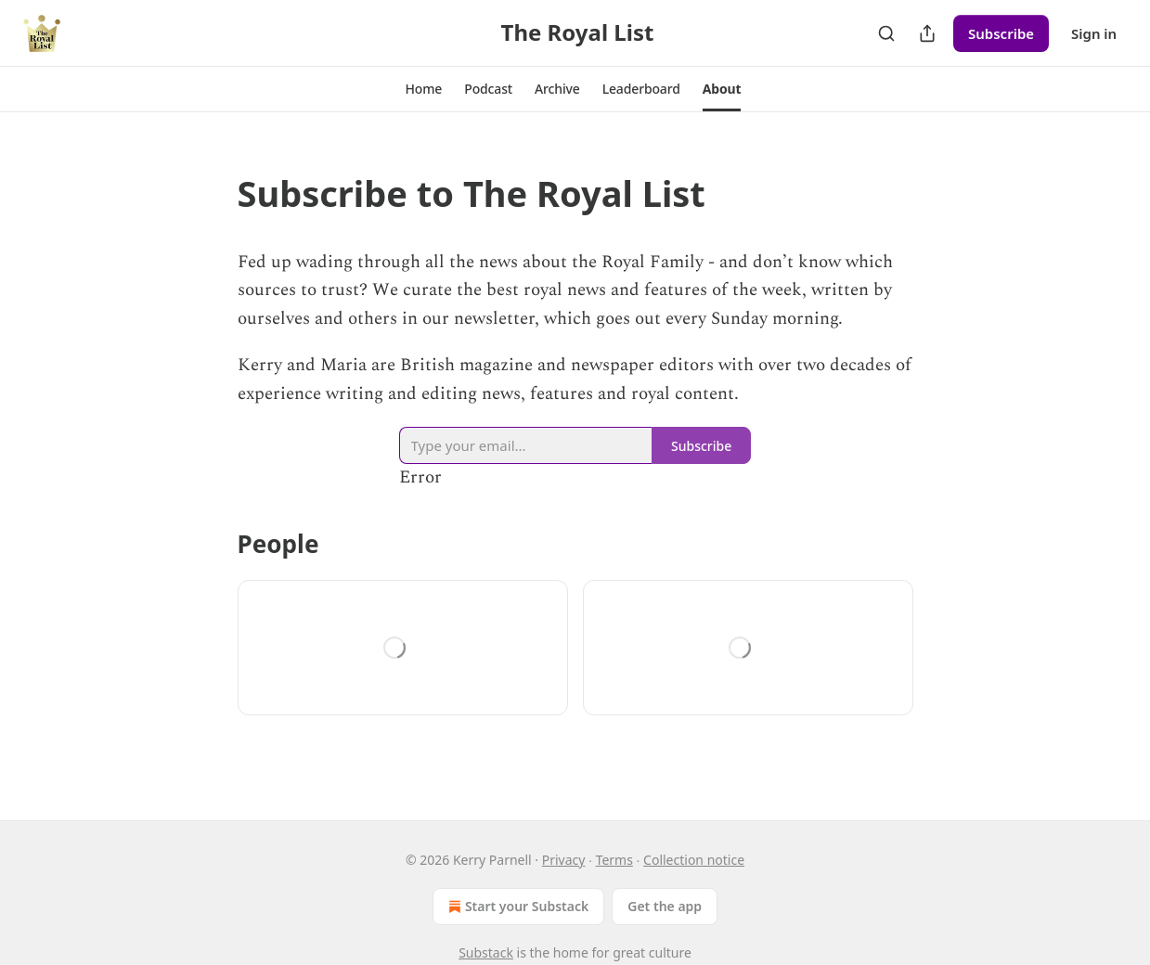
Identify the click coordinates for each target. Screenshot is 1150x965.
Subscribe (1001, 33)
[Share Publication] (927, 33)
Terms (614, 859)
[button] (424, 89)
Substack (486, 952)
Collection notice (693, 859)
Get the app (664, 906)
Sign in (1094, 33)
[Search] (886, 33)
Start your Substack (516, 906)
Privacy (564, 859)
